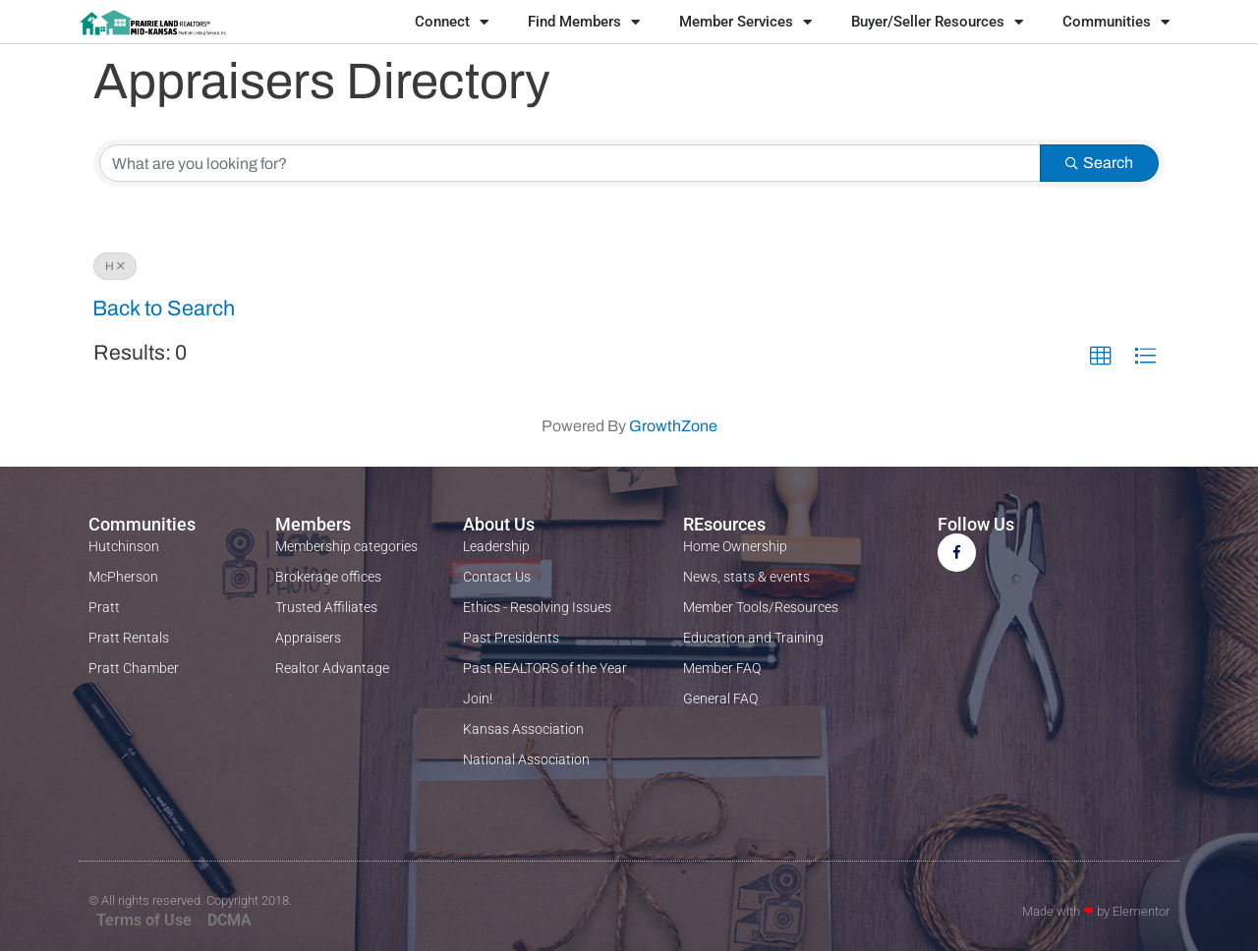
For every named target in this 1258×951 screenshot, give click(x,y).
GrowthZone (673, 426)
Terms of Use (144, 920)
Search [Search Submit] (1099, 162)
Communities (1116, 22)
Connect (451, 22)
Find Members (584, 22)
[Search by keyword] (570, 163)
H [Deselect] (115, 266)
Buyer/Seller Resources (937, 22)
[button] (1100, 356)
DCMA (229, 920)
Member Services (745, 22)
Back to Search (163, 308)
